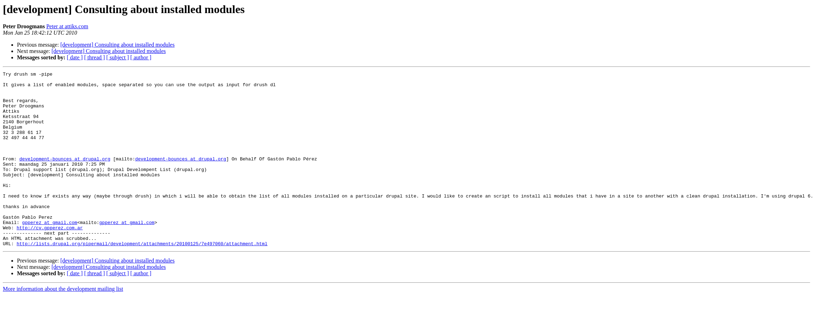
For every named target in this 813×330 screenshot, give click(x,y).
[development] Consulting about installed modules (117, 45)
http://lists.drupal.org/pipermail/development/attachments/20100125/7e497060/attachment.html (142, 278)
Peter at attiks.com (67, 26)
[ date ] (75, 57)
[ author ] (141, 57)
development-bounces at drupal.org (64, 176)
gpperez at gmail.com (49, 253)
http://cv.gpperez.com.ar (50, 259)
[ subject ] (117, 57)
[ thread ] (94, 57)
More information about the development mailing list (63, 324)
